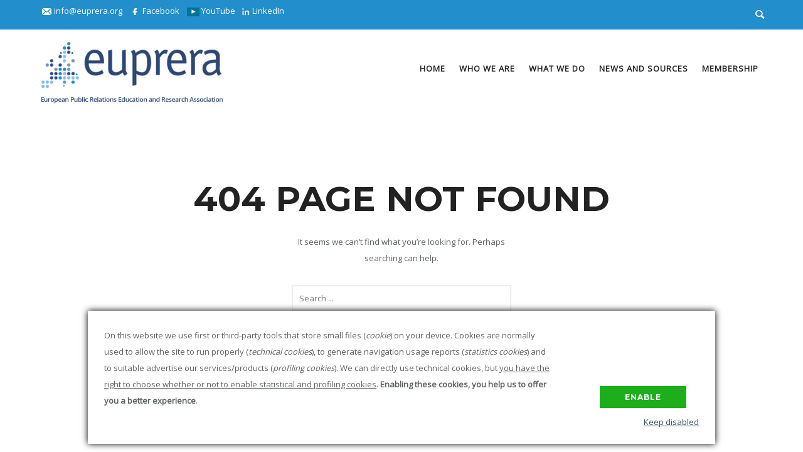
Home (432, 68)
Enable (643, 397)
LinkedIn (263, 10)
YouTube (211, 10)
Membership (730, 68)
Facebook (154, 10)
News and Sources (643, 68)
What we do (557, 68)
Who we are (487, 68)
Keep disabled (671, 422)
